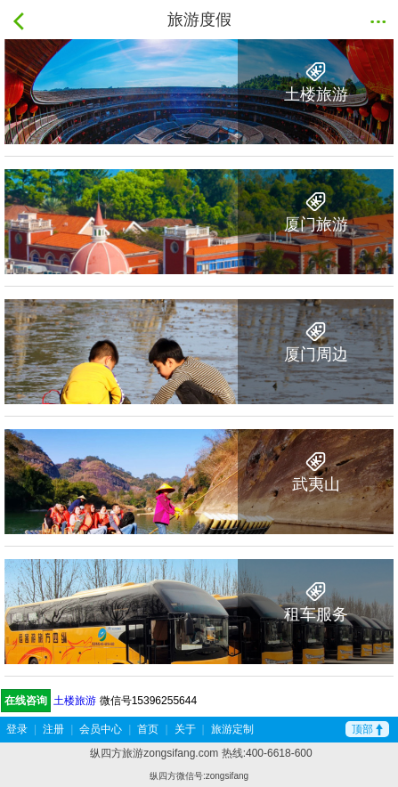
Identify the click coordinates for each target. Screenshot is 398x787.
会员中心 (100, 729)
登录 (17, 729)
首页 (147, 729)
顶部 (367, 729)
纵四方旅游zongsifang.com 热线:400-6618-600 (201, 753)
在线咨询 (25, 700)
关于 (185, 729)
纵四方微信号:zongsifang (199, 776)
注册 (53, 729)
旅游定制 (232, 729)
